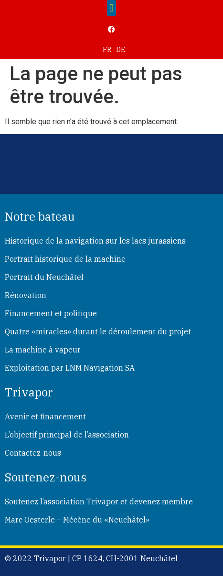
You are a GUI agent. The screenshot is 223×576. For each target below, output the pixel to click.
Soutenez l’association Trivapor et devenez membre (99, 501)
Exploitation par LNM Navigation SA (70, 368)
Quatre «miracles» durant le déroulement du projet (98, 331)
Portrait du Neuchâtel (44, 277)
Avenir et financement (45, 416)
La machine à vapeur (43, 349)
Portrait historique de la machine (65, 259)
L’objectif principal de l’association (67, 434)
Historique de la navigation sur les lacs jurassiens (95, 240)
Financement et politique (51, 313)
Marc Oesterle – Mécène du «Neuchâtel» (77, 519)
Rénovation (25, 295)
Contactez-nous (33, 453)
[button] (111, 8)
